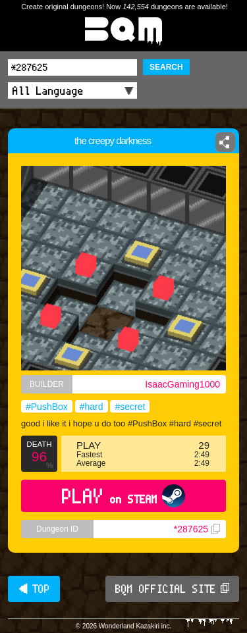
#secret (130, 406)
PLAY (123, 495)
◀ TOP (34, 588)
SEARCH (166, 67)
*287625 (197, 529)
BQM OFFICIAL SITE (172, 588)
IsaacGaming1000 (182, 384)
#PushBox (47, 406)
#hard (91, 406)
